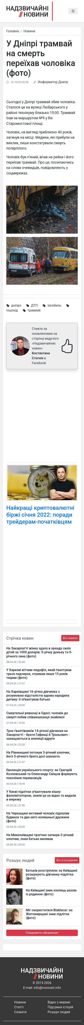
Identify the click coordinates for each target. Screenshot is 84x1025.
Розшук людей (59, 1012)
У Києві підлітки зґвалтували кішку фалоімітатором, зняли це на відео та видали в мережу (41, 795)
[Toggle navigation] (73, 11)
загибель (54, 305)
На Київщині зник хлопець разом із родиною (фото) (51, 892)
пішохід (12, 310)
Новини (29, 31)
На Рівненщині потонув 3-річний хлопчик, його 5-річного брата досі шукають (38, 754)
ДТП (34, 305)
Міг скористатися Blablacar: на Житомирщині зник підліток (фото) (49, 914)
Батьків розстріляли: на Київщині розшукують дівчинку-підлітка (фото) (51, 874)
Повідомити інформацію (42, 932)
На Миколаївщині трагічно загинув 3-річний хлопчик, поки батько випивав (39, 837)
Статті (19, 1007)
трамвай (33, 310)
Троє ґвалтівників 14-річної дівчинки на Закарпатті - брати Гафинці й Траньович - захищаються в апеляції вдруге (38, 735)
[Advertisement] (42, 417)
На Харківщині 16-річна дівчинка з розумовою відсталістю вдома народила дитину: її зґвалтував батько (37, 695)
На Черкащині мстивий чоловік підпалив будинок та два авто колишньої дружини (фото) (37, 817)
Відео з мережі (59, 1002)
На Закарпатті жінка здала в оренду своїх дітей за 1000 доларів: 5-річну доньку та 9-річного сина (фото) (39, 652)
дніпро (16, 305)
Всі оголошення (67, 860)
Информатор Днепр (53, 82)
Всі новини (70, 638)
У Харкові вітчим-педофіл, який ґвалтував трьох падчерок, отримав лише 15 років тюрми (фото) (38, 674)
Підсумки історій (60, 1007)
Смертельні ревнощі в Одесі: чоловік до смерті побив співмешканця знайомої (37, 715)
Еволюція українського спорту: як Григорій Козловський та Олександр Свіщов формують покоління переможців (41, 774)
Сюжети (20, 1012)
